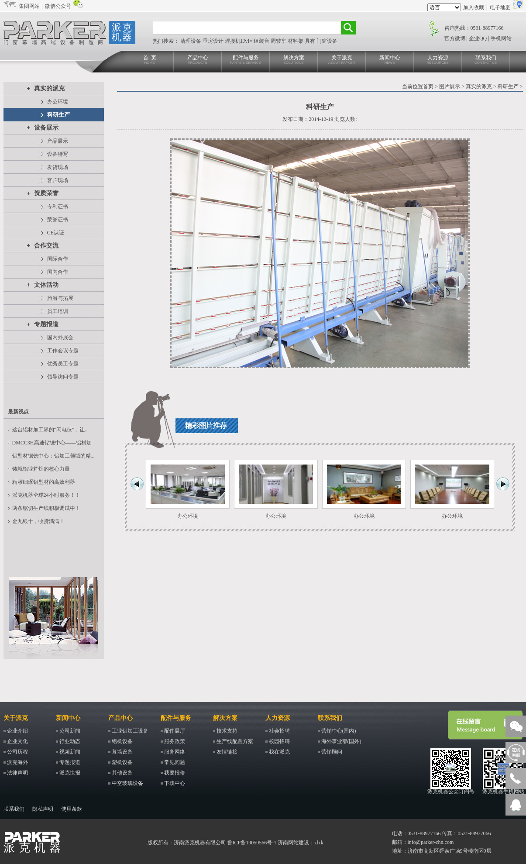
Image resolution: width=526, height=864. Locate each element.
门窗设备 (326, 41)
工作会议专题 (63, 351)
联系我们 (486, 60)
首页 (428, 86)
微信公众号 (58, 6)
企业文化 (17, 741)
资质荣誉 (46, 193)
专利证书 (57, 206)
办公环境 (57, 102)
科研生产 (58, 114)
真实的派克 (49, 88)
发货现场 (57, 167)
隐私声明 (42, 809)
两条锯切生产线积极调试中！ (46, 508)
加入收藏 (473, 7)
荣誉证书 (57, 220)
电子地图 (500, 7)
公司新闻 (69, 731)
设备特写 (57, 154)
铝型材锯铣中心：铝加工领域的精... (53, 456)
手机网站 (501, 38)
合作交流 (46, 245)
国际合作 (57, 259)
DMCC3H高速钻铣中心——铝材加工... (52, 444)
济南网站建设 (293, 843)
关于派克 (342, 60)
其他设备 (122, 773)
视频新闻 (69, 752)
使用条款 (71, 809)
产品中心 (198, 60)
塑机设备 (122, 762)
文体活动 (46, 285)
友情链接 (227, 752)
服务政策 (174, 741)
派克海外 (17, 762)
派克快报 (69, 773)
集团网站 (29, 6)
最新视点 (18, 412)
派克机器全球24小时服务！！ (46, 495)
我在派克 (279, 752)
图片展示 (449, 86)
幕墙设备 (122, 752)
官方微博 (454, 38)
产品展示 (57, 141)
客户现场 (57, 180)
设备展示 (46, 127)
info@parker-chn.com (431, 842)
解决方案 (294, 60)
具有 (310, 41)
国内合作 (57, 272)
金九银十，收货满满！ (38, 521)
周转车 (279, 41)
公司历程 (17, 752)
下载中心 (174, 783)
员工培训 (57, 311)
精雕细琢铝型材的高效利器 (43, 482)
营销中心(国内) (338, 731)
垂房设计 (214, 41)
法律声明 (17, 773)
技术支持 (227, 731)
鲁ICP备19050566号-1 (252, 843)
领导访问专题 (63, 377)
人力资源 (438, 60)
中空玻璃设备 (127, 783)
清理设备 (191, 41)
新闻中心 (390, 60)
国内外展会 (60, 337)
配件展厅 (174, 731)
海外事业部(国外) (341, 741)
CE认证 (55, 233)
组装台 (262, 41)
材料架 (296, 41)
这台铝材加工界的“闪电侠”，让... (50, 430)
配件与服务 (246, 60)
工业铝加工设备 (130, 731)
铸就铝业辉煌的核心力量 (41, 469)
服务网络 (174, 752)
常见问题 (174, 762)
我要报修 (174, 773)
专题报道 (46, 324)
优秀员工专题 (63, 364)
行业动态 (69, 741)
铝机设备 (122, 741)
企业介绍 (17, 731)
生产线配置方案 (235, 741)
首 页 (150, 60)
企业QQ (478, 38)
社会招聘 (279, 731)
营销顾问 (331, 752)
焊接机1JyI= (239, 41)
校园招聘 (279, 741)
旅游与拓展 (60, 298)
